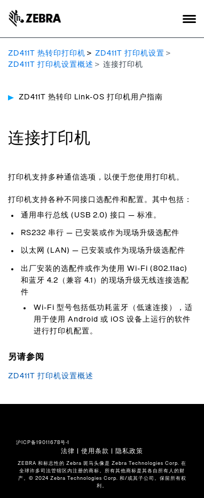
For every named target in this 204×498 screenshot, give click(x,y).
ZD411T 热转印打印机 (46, 53)
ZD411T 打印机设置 (129, 53)
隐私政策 (129, 451)
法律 (68, 451)
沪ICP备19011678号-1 (42, 442)
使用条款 (95, 451)
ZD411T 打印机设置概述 (50, 64)
